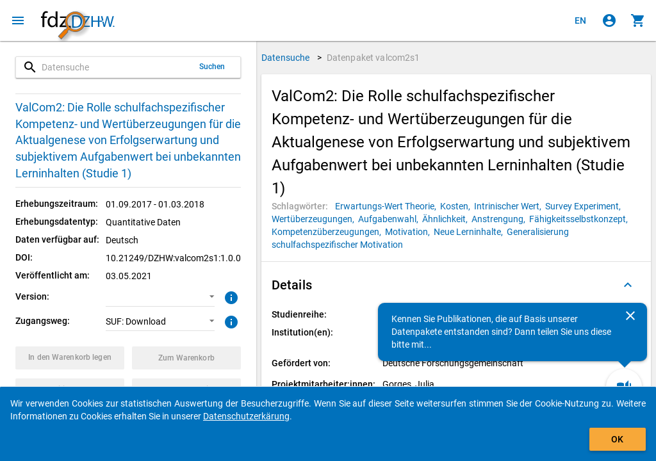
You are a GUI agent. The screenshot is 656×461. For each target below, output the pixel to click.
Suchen (212, 66)
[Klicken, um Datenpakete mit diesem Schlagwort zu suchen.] (387, 206)
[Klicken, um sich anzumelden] (609, 20)
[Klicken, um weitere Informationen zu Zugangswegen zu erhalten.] (229, 320)
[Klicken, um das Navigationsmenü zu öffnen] (18, 20)
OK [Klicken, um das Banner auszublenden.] (617, 439)
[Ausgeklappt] (628, 285)
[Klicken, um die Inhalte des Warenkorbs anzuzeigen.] (638, 20)
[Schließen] (630, 315)
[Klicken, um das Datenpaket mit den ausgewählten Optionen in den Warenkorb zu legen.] (69, 357)
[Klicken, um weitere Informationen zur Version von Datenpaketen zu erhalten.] (229, 296)
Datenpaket (373, 58)
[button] (160, 297)
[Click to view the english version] (580, 20)
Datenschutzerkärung (246, 416)
